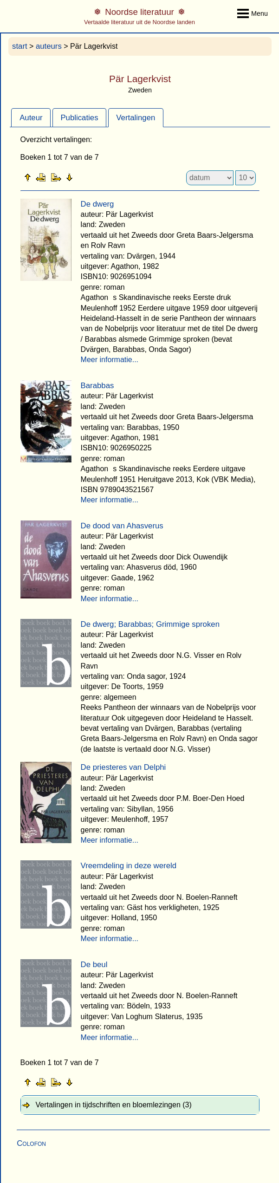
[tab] (31, 117)
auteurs (49, 46)
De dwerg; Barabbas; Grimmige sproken (150, 624)
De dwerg (97, 204)
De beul (94, 964)
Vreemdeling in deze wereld (128, 865)
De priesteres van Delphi (123, 767)
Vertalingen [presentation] (135, 117)
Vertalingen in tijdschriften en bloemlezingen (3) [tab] (114, 1105)
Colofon (31, 1143)
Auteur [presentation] (30, 117)
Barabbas (97, 385)
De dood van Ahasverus (122, 525)
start (19, 46)
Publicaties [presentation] (79, 117)
